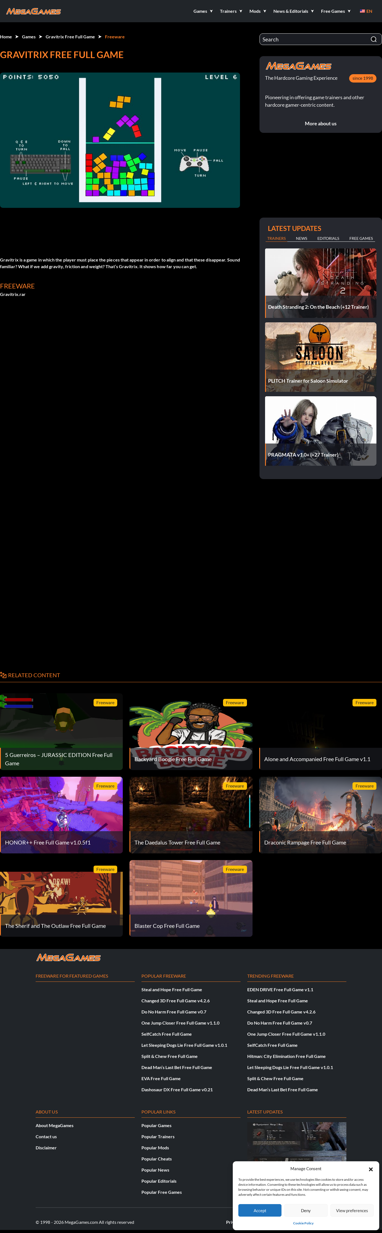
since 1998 (362, 78)
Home (6, 36)
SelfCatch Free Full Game (166, 1034)
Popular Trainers (158, 1136)
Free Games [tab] (361, 238)
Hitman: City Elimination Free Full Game (286, 1056)
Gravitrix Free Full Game (70, 36)
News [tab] (301, 238)
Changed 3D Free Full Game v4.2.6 (175, 1000)
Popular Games (156, 1125)
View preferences (352, 1210)
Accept (260, 1210)
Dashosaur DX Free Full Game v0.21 (177, 1089)
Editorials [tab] (328, 238)
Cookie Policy (303, 1223)
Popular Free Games (161, 1192)
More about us (321, 123)
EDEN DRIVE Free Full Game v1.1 (280, 989)
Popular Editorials (159, 1181)
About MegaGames (55, 1125)
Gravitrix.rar (13, 294)
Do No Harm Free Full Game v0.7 (173, 1011)
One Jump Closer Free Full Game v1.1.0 (180, 1022)
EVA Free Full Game (161, 1078)
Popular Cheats (156, 1158)
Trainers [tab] (276, 238)
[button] (371, 1168)
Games (29, 36)
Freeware (115, 36)
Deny (306, 1210)
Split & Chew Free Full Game (169, 1056)
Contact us (46, 1136)
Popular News (155, 1169)
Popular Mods (155, 1147)
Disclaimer (46, 1147)
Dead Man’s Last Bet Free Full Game (176, 1067)
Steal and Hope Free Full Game (171, 989)
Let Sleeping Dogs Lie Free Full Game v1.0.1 (184, 1045)
